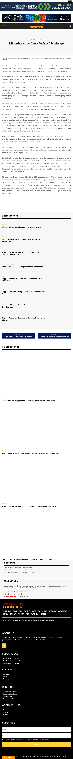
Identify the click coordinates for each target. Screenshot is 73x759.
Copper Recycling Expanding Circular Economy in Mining (23, 319)
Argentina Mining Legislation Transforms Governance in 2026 (20, 253)
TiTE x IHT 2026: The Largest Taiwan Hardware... (23, 266)
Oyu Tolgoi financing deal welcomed (18, 337)
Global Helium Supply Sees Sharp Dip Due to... (21, 227)
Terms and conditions (24, 740)
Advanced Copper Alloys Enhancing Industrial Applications (22, 306)
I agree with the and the (25, 740)
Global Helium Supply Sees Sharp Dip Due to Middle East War (28, 400)
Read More (44, 640)
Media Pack (17, 592)
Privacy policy (44, 740)
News (40, 39)
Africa (32, 39)
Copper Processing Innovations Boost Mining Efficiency (22, 279)
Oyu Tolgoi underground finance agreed (54, 337)
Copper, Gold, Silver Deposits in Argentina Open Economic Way (29, 559)
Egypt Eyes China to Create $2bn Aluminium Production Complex (30, 453)
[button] (3, 26)
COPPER (5, 276)
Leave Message (10, 596)
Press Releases (8, 264)
